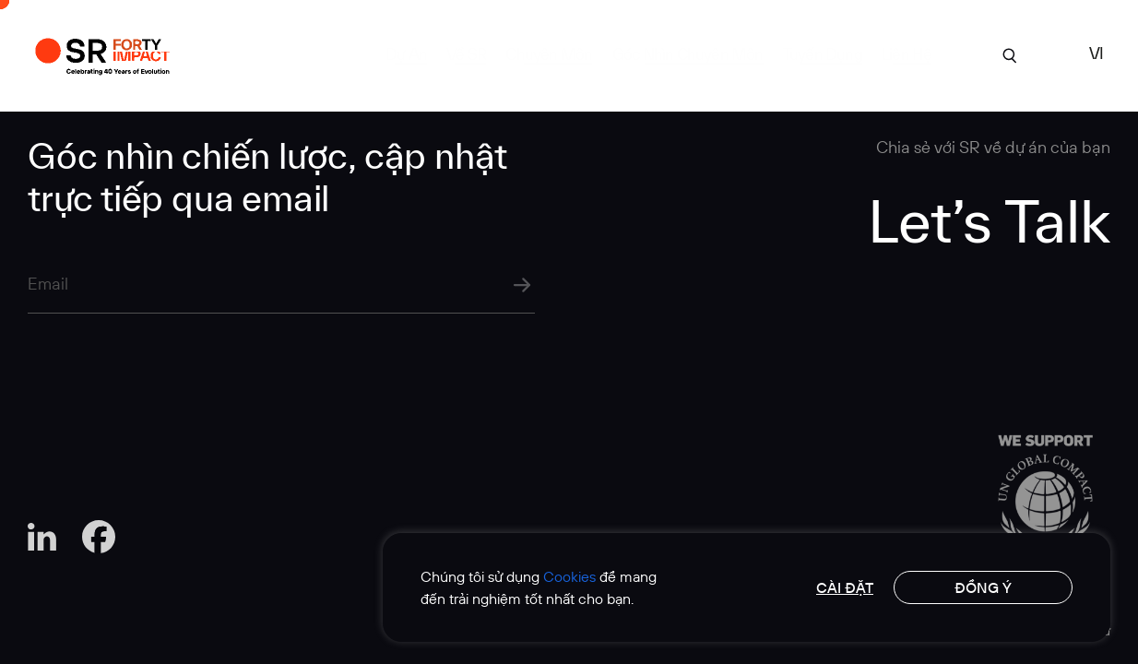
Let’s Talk (989, 220)
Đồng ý (983, 587)
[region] (746, 587)
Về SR (466, 54)
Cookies (569, 576)
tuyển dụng (822, 54)
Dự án (406, 54)
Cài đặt (844, 587)
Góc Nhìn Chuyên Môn (688, 54)
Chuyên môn (548, 54)
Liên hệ (906, 54)
